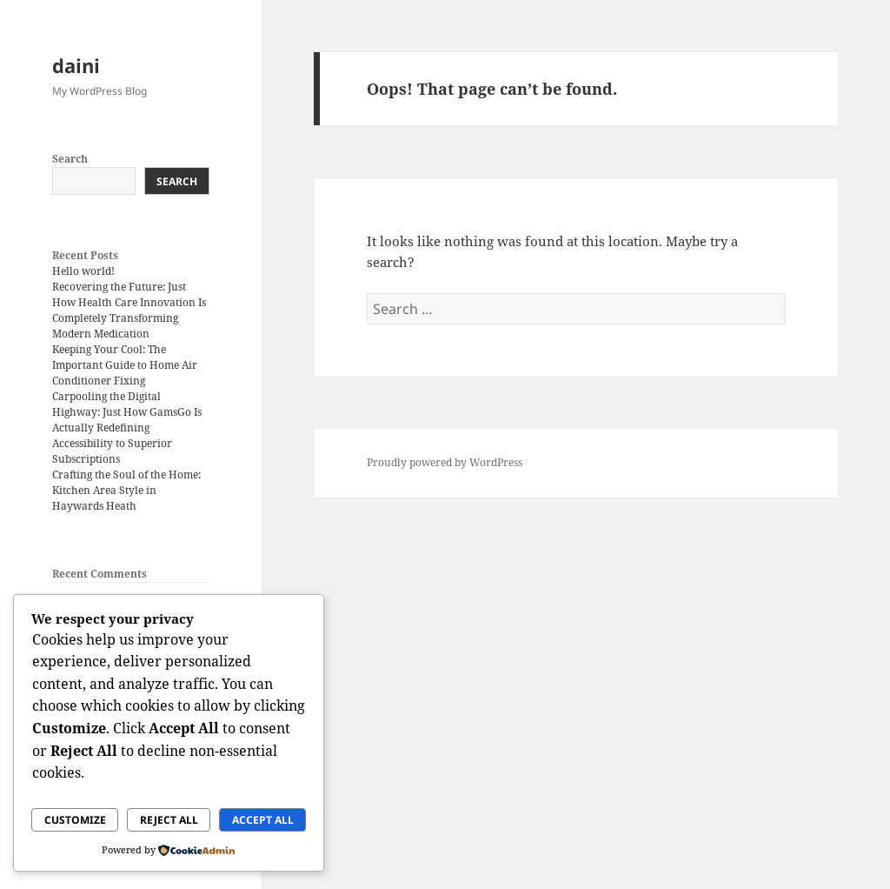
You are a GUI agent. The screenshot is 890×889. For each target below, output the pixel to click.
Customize (75, 819)
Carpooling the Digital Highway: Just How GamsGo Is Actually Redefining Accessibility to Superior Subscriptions (127, 427)
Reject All (169, 819)
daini (76, 65)
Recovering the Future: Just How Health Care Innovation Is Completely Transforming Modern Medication (129, 310)
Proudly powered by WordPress (444, 462)
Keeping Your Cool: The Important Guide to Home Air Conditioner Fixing (124, 365)
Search (70, 158)
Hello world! (83, 271)
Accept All (263, 819)
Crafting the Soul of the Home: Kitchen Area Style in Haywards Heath (126, 490)
